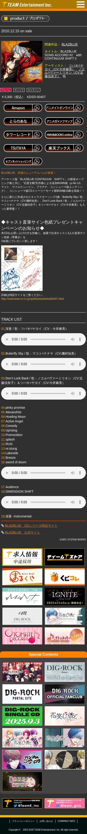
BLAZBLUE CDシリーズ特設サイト (31, 525)
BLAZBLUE (70, 44)
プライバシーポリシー (23, 821)
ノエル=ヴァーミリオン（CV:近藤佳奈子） (65, 72)
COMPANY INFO (66, 821)
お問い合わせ (46, 821)
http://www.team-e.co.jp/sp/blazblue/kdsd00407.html (32, 298)
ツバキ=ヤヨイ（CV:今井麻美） (64, 67)
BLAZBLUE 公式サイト (22, 532)
